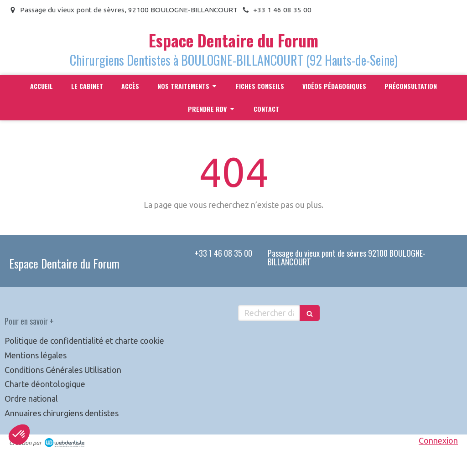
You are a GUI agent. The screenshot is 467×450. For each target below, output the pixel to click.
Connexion (438, 440)
